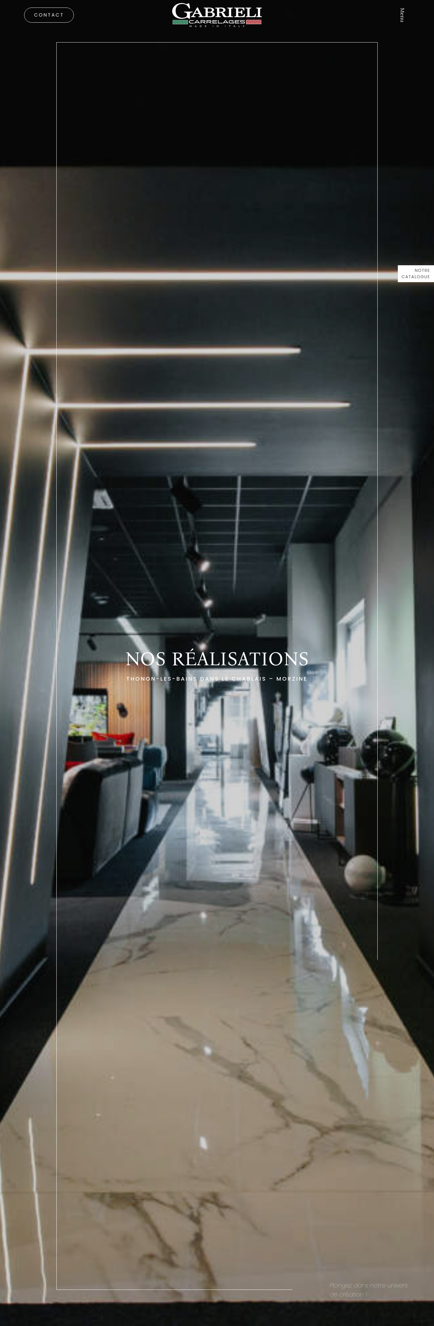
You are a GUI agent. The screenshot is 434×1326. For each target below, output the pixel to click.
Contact (49, 14)
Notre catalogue (416, 273)
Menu (402, 15)
